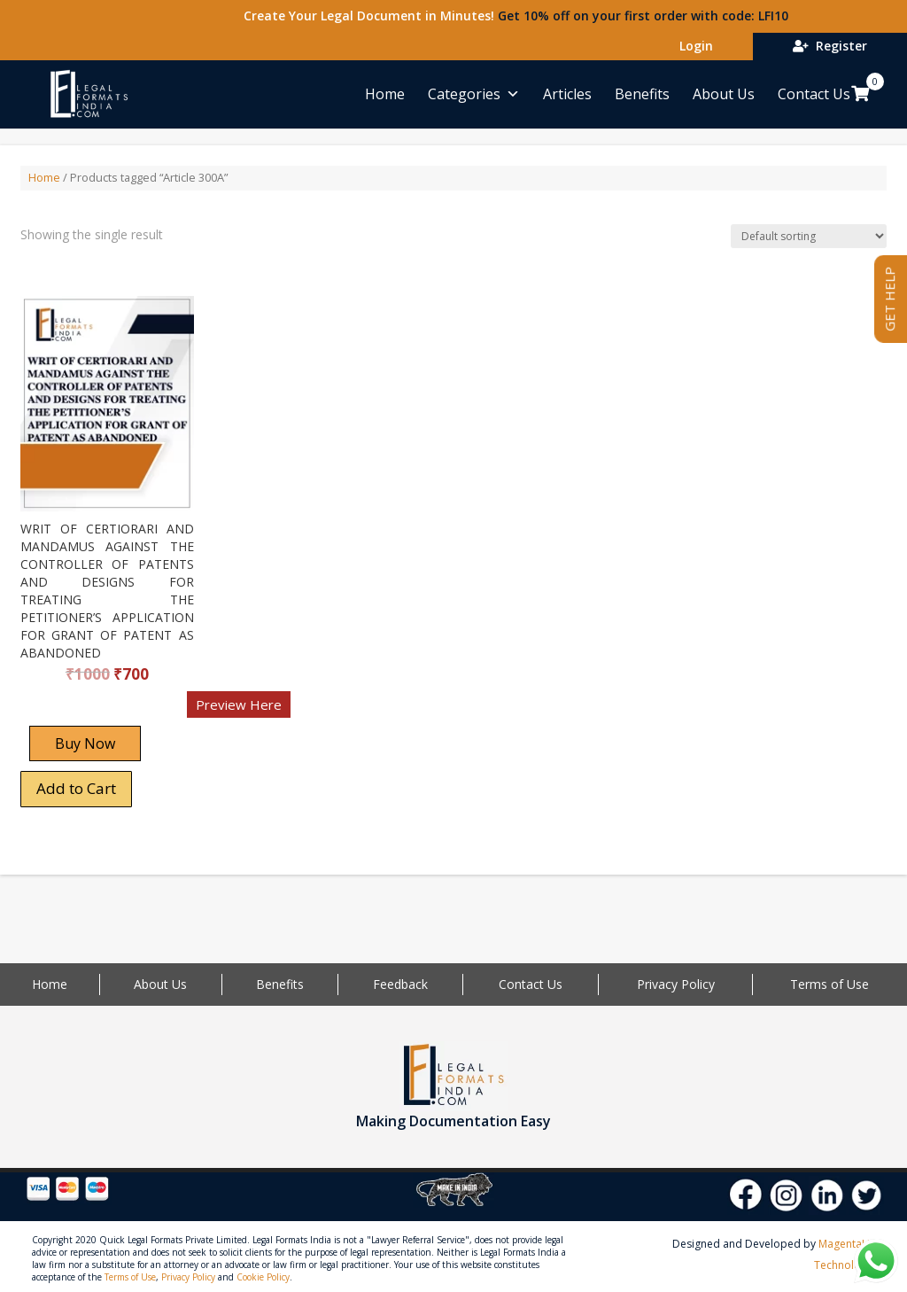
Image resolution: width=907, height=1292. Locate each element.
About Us (724, 94)
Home (385, 94)
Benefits (642, 94)
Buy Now (85, 743)
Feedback (400, 984)
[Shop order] (809, 236)
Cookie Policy (263, 1277)
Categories (474, 94)
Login (692, 45)
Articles (567, 94)
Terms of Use (829, 984)
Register (830, 45)
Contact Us (814, 94)
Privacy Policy (676, 984)
